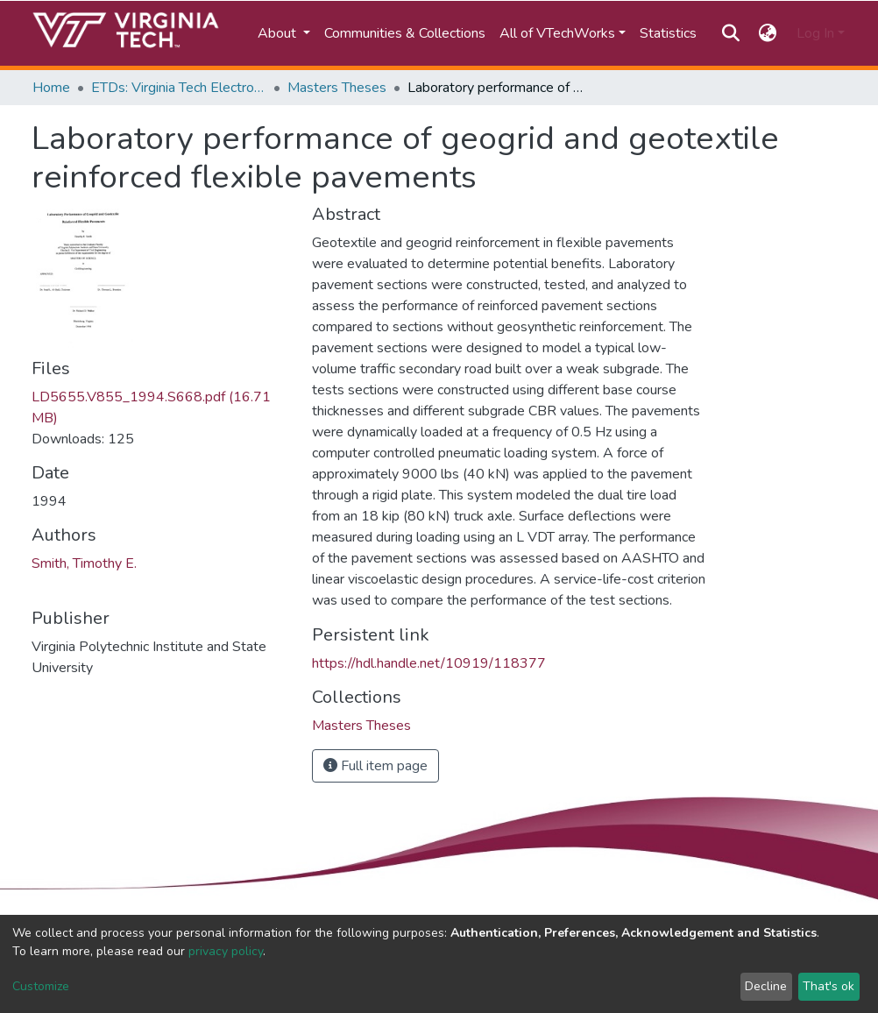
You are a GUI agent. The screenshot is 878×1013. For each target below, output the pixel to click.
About (279, 33)
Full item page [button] (375, 766)
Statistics (668, 33)
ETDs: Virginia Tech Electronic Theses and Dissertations (178, 87)
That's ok (828, 986)
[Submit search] (730, 33)
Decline (766, 986)
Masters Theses (336, 87)
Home (51, 87)
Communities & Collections (404, 33)
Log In (815, 33)
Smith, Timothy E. (84, 563)
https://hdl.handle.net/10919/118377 (429, 663)
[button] (768, 33)
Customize (40, 986)
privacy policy (225, 951)
